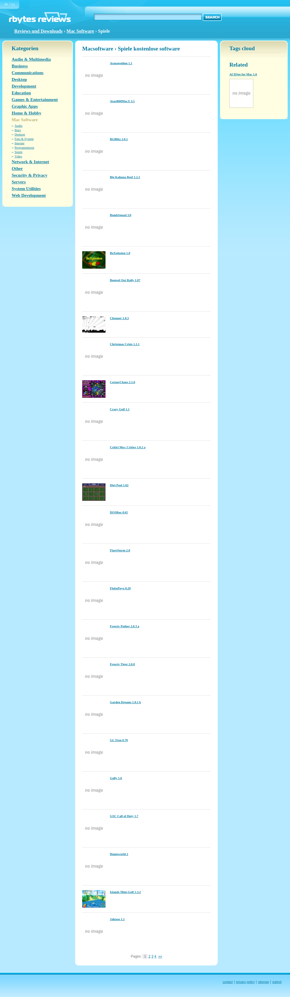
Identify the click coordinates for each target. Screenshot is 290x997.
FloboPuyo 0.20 (120, 588)
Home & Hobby (26, 113)
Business (20, 66)
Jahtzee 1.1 (117, 919)
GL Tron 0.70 (119, 740)
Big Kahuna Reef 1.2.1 (125, 177)
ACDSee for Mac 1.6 (243, 74)
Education (21, 93)
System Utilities (26, 188)
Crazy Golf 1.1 (119, 409)
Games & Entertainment (35, 99)
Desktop (19, 79)
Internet (19, 143)
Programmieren (24, 147)
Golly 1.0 (116, 778)
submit (277, 982)
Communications (27, 72)
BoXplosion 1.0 (120, 253)
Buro (18, 130)
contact (228, 982)
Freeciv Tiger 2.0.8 (122, 664)
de (6, 4)
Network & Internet (30, 161)
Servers (19, 182)
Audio (18, 125)
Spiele (18, 152)
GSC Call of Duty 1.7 (124, 816)
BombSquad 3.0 (120, 215)
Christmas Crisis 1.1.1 (125, 344)
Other (17, 168)
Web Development (29, 195)
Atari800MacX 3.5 (122, 101)
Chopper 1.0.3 (119, 318)
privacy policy (245, 982)
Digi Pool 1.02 (119, 485)
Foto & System (24, 138)
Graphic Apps (25, 106)
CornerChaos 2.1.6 (122, 382)
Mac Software (80, 31)
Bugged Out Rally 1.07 (125, 280)
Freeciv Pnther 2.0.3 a (124, 626)
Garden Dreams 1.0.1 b (125, 702)
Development (24, 86)
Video (18, 156)
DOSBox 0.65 (119, 512)
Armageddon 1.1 (121, 63)
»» (160, 956)
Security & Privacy (29, 175)
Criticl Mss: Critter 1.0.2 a (127, 447)
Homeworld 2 (119, 854)
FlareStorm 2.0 (120, 550)
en (13, 4)
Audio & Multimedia (31, 59)
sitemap (263, 982)
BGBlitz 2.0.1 (119, 139)
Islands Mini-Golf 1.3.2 (125, 892)
